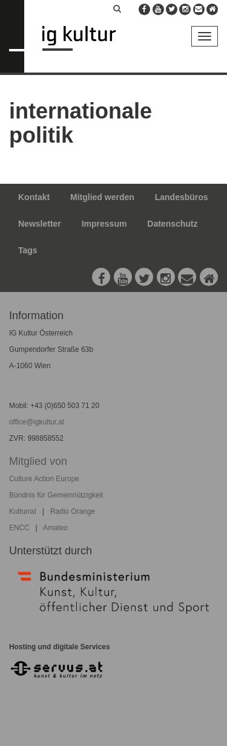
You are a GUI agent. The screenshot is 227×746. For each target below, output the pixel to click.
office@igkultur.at (36, 422)
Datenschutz (172, 224)
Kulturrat (22, 511)
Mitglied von (38, 461)
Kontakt (34, 197)
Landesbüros (181, 197)
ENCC (19, 528)
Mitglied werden (102, 197)
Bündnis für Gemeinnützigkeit (56, 495)
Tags (28, 250)
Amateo (55, 528)
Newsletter (39, 224)
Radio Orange (72, 511)
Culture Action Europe (44, 479)
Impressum (104, 224)
